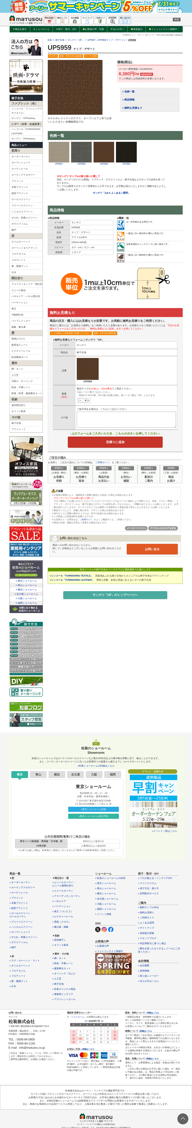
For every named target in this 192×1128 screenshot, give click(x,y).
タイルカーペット (20, 241)
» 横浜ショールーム (105, 893)
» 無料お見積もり (132, 107)
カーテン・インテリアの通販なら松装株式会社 (96, 1124)
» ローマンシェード (19, 932)
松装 (50, 40)
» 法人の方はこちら (148, 981)
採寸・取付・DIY (66, 29)
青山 (38, 774)
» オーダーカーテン (19, 882)
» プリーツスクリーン (21, 921)
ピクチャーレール (20, 351)
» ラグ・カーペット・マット (24, 960)
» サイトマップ (146, 927)
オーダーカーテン (20, 156)
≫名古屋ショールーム (26, 594)
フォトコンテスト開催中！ (164, 29)
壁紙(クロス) (18, 338)
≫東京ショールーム (26, 580)
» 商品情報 (128, 99)
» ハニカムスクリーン (21, 927)
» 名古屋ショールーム (107, 898)
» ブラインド (16, 897)
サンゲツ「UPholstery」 (24, 118)
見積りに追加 (115, 443)
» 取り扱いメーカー (148, 976)
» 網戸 (12, 947)
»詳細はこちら (145, 1031)
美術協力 (137, 29)
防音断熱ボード (19, 357)
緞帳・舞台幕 (18, 327)
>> (102, 1021)
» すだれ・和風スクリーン (23, 937)
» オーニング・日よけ (64, 973)
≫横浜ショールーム (26, 589)
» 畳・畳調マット (18, 981)
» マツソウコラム (147, 883)
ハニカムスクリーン (22, 211)
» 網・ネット (59, 958)
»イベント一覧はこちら (164, 831)
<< (86, 1021)
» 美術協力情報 (146, 933)
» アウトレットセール (64, 999)
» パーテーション (61, 906)
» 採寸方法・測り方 (148, 888)
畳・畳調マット (19, 266)
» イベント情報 (103, 914)
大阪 (94, 774)
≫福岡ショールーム (26, 603)
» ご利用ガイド (146, 917)
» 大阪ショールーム (105, 904)
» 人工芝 (56, 978)
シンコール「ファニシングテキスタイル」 (26, 110)
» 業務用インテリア (62, 994)
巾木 (13, 272)
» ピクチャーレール (62, 916)
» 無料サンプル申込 (148, 907)
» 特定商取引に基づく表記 (152, 943)
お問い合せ (152, 550)
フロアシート (18, 260)
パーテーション (19, 302)
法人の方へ (117, 29)
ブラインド (17, 181)
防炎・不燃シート (20, 387)
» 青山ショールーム (105, 888)
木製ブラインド (19, 187)
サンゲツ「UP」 (76, 40)
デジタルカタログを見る (163, 529)
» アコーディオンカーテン (66, 896)
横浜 (57, 774)
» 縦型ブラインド (18, 908)
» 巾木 (12, 986)
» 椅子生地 (58, 984)
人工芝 (15, 375)
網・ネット (17, 368)
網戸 (13, 230)
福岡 (113, 774)
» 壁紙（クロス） (61, 921)
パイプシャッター (20, 320)
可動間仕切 (17, 314)
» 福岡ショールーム (105, 909)
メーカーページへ (136, 529)
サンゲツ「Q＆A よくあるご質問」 (111, 193)
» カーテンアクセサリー (22, 887)
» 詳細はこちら (87, 1049)
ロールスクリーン (20, 199)
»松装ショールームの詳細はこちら (95, 765)
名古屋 (75, 774)
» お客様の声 (102, 946)
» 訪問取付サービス (148, 893)
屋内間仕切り (18, 405)
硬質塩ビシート (19, 345)
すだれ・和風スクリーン (24, 217)
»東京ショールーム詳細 (93, 809)
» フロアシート (17, 976)
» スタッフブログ (147, 938)
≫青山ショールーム (26, 585)
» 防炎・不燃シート (62, 963)
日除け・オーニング (22, 381)
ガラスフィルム (19, 223)
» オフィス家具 (60, 945)
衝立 (13, 308)
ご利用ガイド (102, 463)
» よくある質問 (146, 922)
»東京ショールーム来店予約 (93, 816)
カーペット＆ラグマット (24, 248)
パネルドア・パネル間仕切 (25, 296)
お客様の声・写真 (93, 29)
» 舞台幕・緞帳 (60, 927)
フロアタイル (18, 254)
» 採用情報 (144, 970)
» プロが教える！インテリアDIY (155, 878)
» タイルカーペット (19, 965)
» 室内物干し (59, 940)
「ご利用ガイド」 (86, 521)
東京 (20, 774)
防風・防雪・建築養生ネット (26, 393)
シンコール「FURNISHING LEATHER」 (25, 131)
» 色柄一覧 (128, 91)
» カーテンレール (18, 892)
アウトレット (18, 429)
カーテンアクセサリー (23, 174)
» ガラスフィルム (18, 942)
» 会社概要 (144, 965)
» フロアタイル (17, 970)
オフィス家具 (18, 411)
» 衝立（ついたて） (62, 911)
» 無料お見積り (146, 912)
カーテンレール (19, 168)
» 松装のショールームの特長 (110, 878)
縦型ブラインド (19, 193)
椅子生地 (17, 98)
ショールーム (41, 29)
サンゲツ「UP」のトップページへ (115, 596)
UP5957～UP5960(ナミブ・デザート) (106, 40)
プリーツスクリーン (22, 205)
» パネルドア (59, 901)
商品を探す (20, 29)
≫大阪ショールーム (26, 598)
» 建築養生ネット (61, 968)
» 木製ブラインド (18, 903)
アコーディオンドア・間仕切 (26, 284)
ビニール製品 (18, 290)
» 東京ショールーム (105, 883)
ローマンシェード (20, 162)
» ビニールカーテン (62, 890)
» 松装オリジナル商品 (64, 989)
